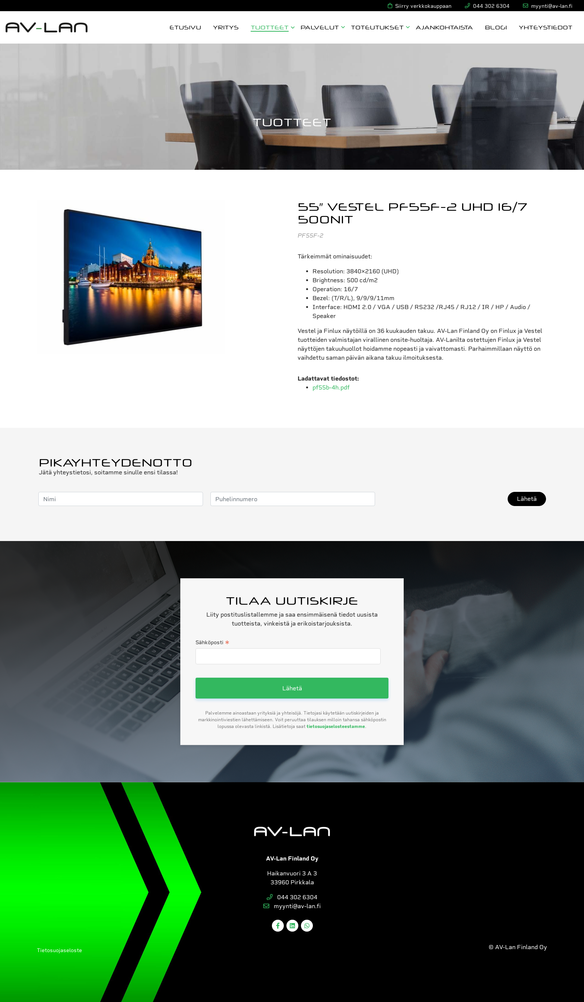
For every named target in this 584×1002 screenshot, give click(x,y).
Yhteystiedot (545, 27)
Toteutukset (377, 27)
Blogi (496, 27)
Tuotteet (270, 27)
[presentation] (439, 498)
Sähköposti (212, 643)
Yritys (226, 27)
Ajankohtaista (444, 27)
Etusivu (185, 27)
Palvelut (320, 27)
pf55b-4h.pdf (331, 387)
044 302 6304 (292, 897)
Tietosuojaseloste (59, 950)
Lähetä (527, 498)
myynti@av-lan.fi (292, 906)
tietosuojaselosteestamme (336, 726)
